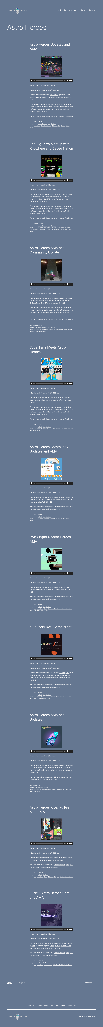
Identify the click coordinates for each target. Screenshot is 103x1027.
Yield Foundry (46, 698)
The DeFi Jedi (49, 300)
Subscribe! (92, 10)
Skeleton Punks (57, 197)
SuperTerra (53, 397)
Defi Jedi (51, 329)
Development (61, 227)
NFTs (59, 125)
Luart (67, 506)
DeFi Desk (47, 675)
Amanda (67, 300)
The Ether (53, 124)
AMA (35, 227)
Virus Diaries (58, 109)
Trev (37, 303)
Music (70, 10)
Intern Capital (36, 509)
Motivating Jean (64, 499)
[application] (51, 80)
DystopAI (53, 696)
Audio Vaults (62, 10)
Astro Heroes (54, 95)
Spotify (50, 90)
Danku (34, 860)
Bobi (54, 499)
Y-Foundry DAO (64, 673)
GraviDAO (47, 199)
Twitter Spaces (42, 331)
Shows (82, 10)
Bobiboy (59, 767)
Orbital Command (59, 506)
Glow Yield (35, 779)
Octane (32, 199)
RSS (54, 90)
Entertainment (60, 696)
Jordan (52, 946)
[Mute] (67, 80)
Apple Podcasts (42, 90)
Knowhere (50, 194)
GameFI (49, 125)
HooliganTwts (37, 770)
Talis (71, 506)
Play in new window (42, 85)
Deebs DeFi (51, 97)
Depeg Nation (37, 197)
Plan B (67, 109)
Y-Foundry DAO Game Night (51, 627)
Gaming (50, 428)
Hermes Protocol (55, 199)
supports (61, 116)
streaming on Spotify (41, 107)
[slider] (49, 80)
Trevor (36, 331)
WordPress (92, 1016)
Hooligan (32, 303)
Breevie (54, 770)
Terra (49, 124)
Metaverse (54, 125)
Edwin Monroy (47, 770)
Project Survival (48, 109)
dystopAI (68, 675)
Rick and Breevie (61, 608)
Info (75, 10)
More (58, 90)
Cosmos (40, 124)
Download (52, 85)
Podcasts (44, 124)
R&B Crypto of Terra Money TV (45, 589)
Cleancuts (42, 677)
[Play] (31, 80)
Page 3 (22, 983)
